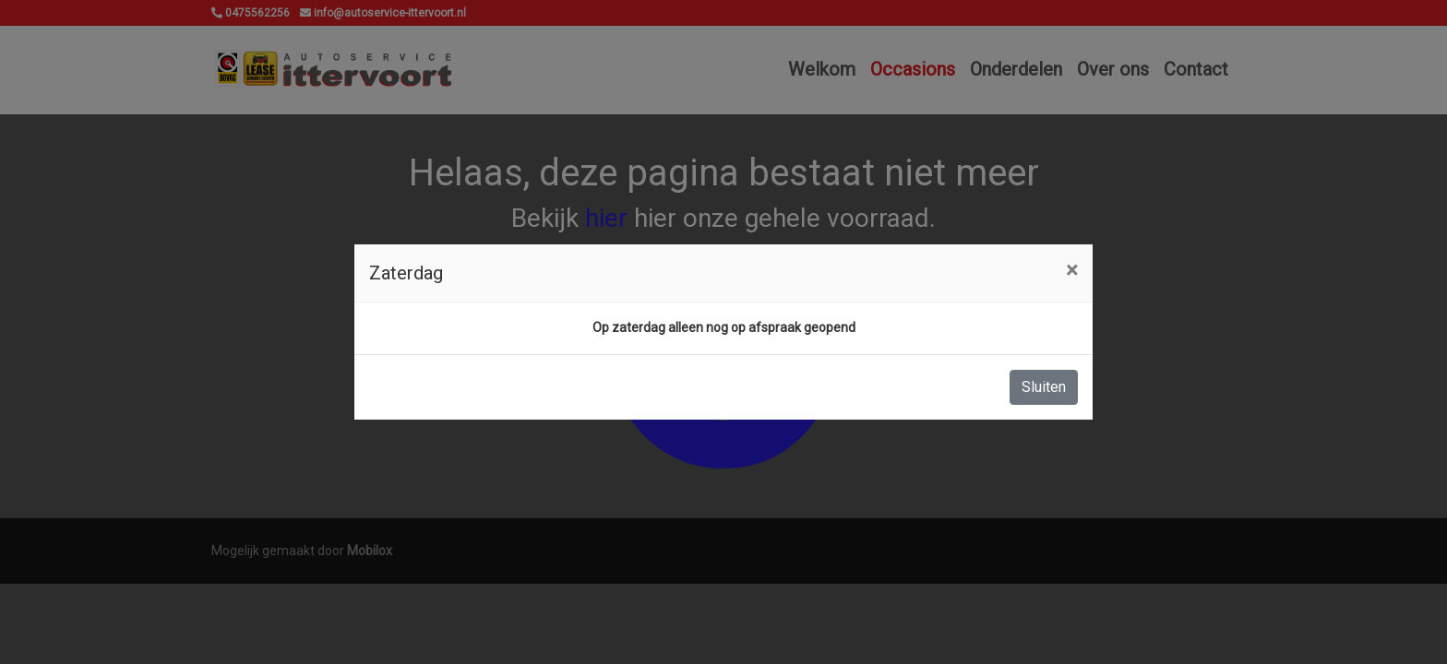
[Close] (1072, 270)
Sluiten (1044, 387)
